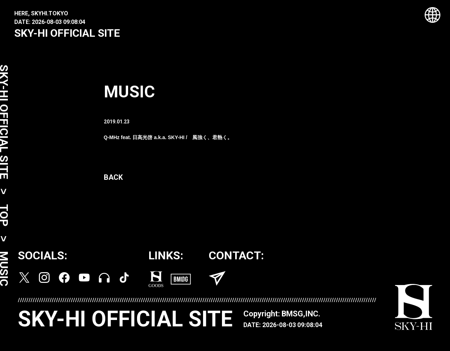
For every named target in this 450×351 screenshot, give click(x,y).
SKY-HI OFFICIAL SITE (67, 33)
